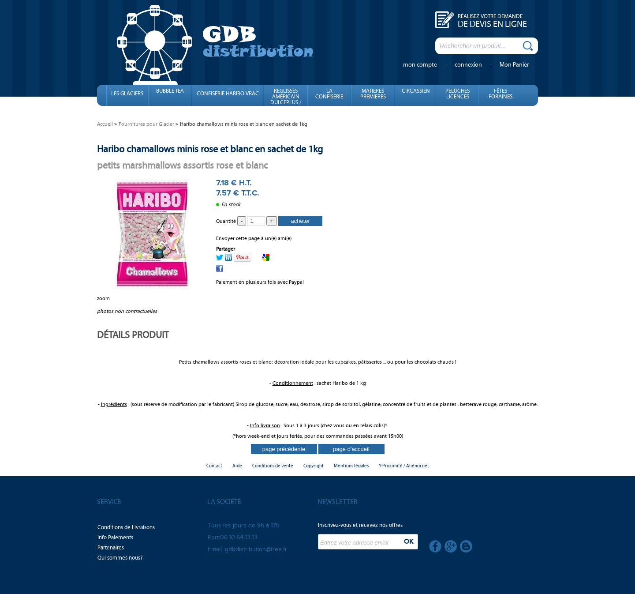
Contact (214, 466)
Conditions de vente (272, 466)
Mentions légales (351, 466)
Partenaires (110, 547)
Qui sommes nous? (119, 557)
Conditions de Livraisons (126, 527)
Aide (237, 466)
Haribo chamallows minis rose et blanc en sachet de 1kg (210, 149)
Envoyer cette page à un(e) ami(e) (253, 238)
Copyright (313, 466)
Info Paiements (115, 537)
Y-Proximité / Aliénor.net (404, 466)
